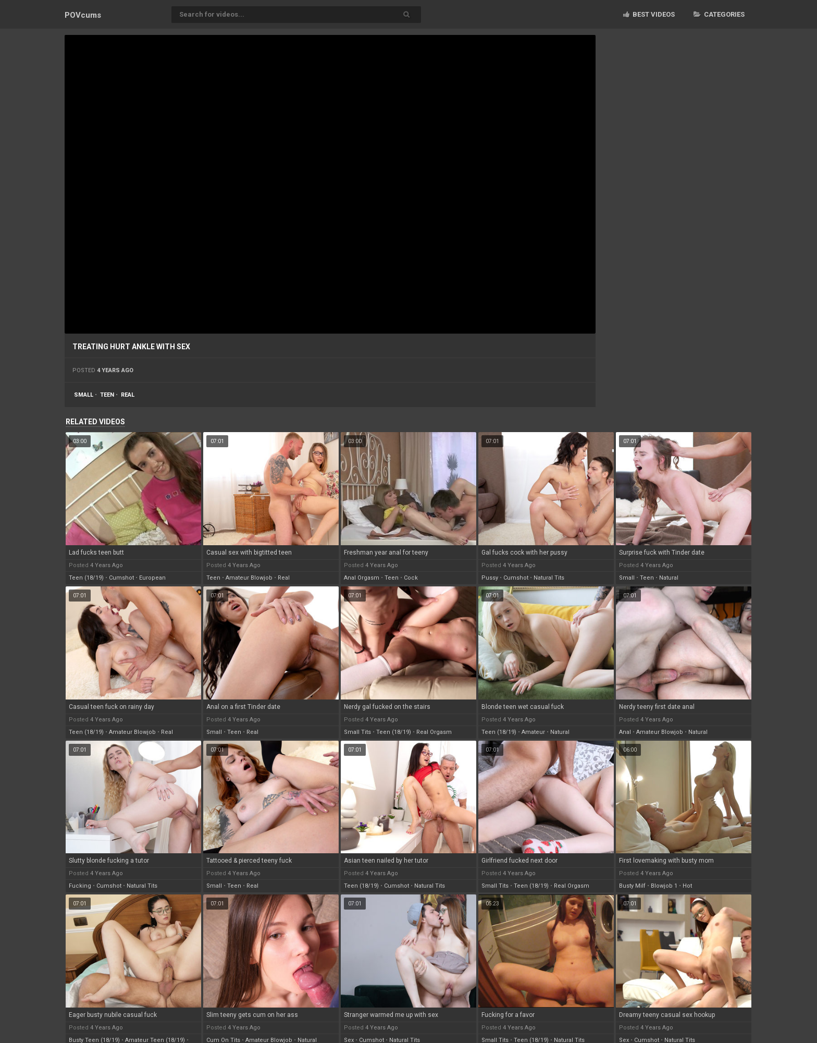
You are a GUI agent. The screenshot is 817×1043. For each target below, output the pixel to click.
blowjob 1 (664, 885)
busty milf (632, 885)
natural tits (549, 577)
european (152, 577)
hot (687, 885)
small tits (357, 732)
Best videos (649, 14)
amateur (533, 732)
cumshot (121, 577)
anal (625, 732)
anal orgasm (361, 577)
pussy (489, 577)
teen (107, 394)
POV (83, 15)
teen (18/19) (86, 577)
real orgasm (434, 732)
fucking (80, 885)
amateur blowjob (249, 577)
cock (411, 577)
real (127, 394)
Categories (719, 14)
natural (668, 577)
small (83, 394)
